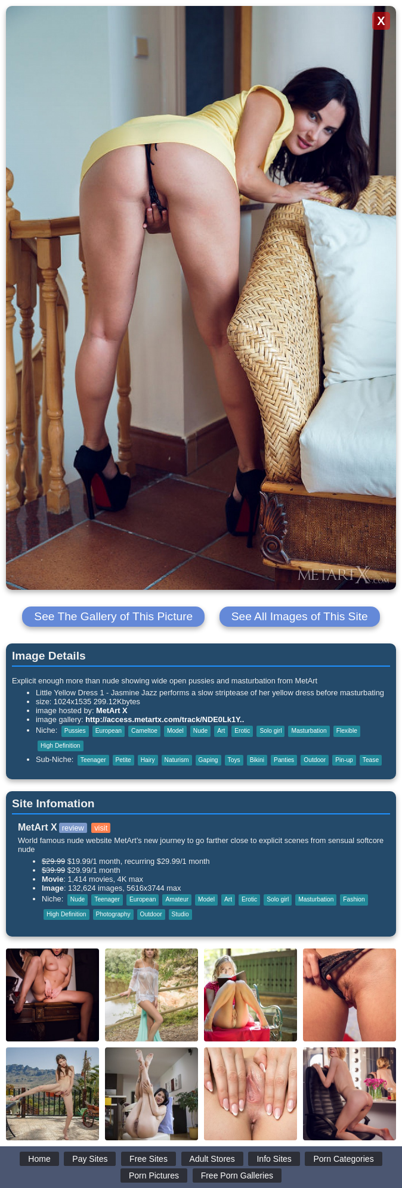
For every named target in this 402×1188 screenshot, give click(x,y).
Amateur (176, 899)
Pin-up (344, 760)
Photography (113, 914)
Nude (200, 730)
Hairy (148, 760)
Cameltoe (144, 730)
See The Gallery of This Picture (113, 616)
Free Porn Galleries (237, 1175)
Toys (234, 760)
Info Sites (273, 1159)
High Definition (61, 745)
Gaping (208, 760)
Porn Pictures (154, 1175)
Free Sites (148, 1159)
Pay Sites (89, 1159)
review (73, 827)
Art (221, 730)
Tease (371, 760)
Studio (180, 914)
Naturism (177, 760)
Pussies (75, 730)
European (108, 730)
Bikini (257, 760)
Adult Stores (212, 1159)
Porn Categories (343, 1159)
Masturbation (308, 730)
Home (39, 1159)
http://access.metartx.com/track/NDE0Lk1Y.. (164, 719)
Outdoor (315, 760)
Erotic (242, 730)
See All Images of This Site (299, 616)
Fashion (353, 899)
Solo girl (270, 730)
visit (100, 827)
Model (175, 730)
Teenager (93, 760)
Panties (284, 760)
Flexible (346, 730)
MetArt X (112, 710)
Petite (123, 760)
